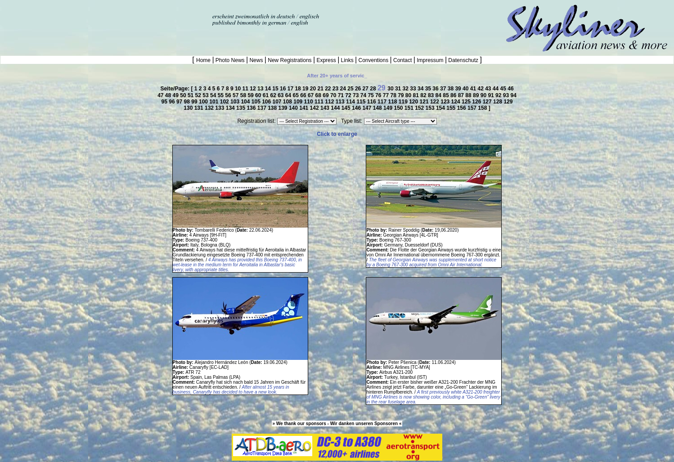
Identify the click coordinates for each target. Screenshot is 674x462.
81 (417, 95)
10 (239, 88)
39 (459, 88)
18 (298, 88)
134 (231, 108)
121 (425, 102)
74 (364, 95)
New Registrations (289, 60)
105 (257, 102)
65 (297, 95)
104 (246, 102)
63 (281, 95)
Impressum (430, 60)
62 (274, 95)
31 (399, 88)
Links (347, 60)
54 (214, 95)
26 (359, 88)
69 (326, 95)
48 (169, 95)
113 (341, 102)
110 (309, 102)
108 (288, 102)
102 (225, 102)
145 (346, 108)
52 (199, 95)
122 (435, 102)
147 (367, 108)
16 (284, 88)
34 (421, 88)
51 (191, 95)
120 (414, 102)
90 (484, 95)
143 (325, 108)
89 (477, 95)
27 (366, 88)
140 (294, 108)
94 (513, 95)
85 (446, 95)
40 (466, 88)
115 (361, 102)
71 (342, 95)
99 (195, 102)
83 (432, 95)
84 (439, 95)
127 (488, 102)
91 (491, 95)
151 (409, 108)
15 (276, 88)
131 (199, 108)
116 (372, 102)
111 (320, 102)
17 (291, 88)
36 (436, 88)
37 (444, 88)
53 (206, 95)
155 (451, 108)
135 (241, 108)
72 (349, 95)
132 (210, 108)
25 (351, 88)
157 (472, 108)
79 (401, 95)
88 (469, 95)
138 (273, 108)
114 (351, 102)
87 (462, 95)
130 (189, 108)
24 (344, 88)
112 (330, 102)
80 (409, 95)
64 (289, 95)
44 (496, 88)
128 (498, 102)
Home (204, 60)
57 (236, 95)
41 (474, 88)
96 (172, 102)
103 (235, 102)
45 (504, 88)
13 (261, 88)
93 (507, 95)
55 (221, 95)
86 (454, 95)
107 (278, 102)
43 (489, 88)
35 (429, 88)
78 (394, 95)
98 (188, 102)
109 (298, 102)
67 (311, 95)
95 (165, 102)
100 (204, 102)
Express (326, 60)
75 (371, 95)
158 (483, 108)
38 (451, 88)
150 (399, 108)
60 (259, 95)
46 (510, 88)
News (256, 60)
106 (267, 102)
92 (499, 95)
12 (253, 88)
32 (406, 88)
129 (507, 102)
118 (393, 102)
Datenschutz (463, 60)
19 (306, 88)
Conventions (373, 60)
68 (319, 95)
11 (246, 88)
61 (266, 95)
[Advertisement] (105, 13)
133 (220, 108)
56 (229, 95)
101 (214, 102)
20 (314, 88)
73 (356, 95)
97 (180, 102)
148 (378, 108)
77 (387, 95)
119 (404, 102)
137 (262, 108)
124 (456, 102)
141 (304, 108)
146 (357, 108)
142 (315, 108)
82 (424, 95)
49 (176, 95)
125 (467, 102)
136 (252, 108)
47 (161, 95)
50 (184, 95)
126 (477, 102)
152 (420, 108)
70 (334, 95)
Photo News (230, 60)
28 (373, 88)
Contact (402, 60)
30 (391, 88)
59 (251, 95)
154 (441, 108)
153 (431, 108)
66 (304, 95)
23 (336, 88)
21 (321, 88)
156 (462, 108)
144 (336, 108)
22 (329, 88)
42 (481, 88)
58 (244, 95)
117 (382, 102)
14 (269, 88)
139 (284, 108)
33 (414, 88)
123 (445, 102)
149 (388, 108)
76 (379, 95)
